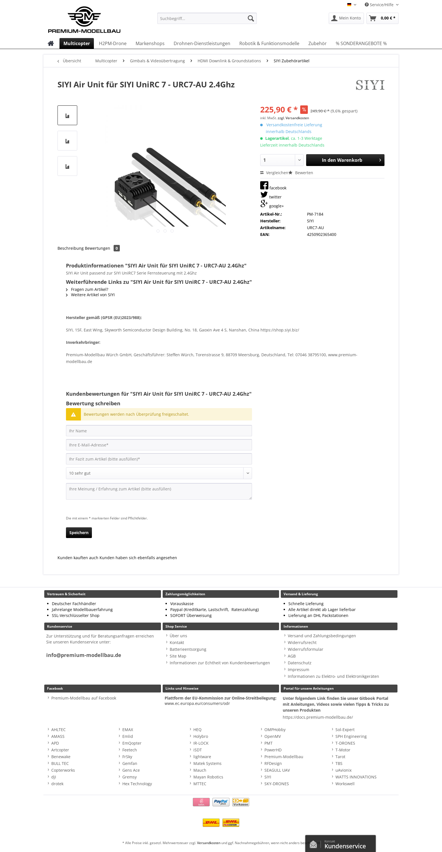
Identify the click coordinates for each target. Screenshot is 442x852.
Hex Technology (137, 783)
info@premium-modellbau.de (83, 655)
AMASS (58, 736)
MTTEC (199, 783)
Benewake (60, 756)
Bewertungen (102, 248)
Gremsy (129, 777)
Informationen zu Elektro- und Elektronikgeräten (333, 676)
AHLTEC (58, 729)
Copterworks (63, 770)
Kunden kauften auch (78, 557)
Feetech (129, 750)
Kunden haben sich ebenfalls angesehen (138, 557)
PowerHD (273, 750)
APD (55, 743)
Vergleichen (274, 172)
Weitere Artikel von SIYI (90, 294)
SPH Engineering (351, 736)
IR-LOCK (201, 743)
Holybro (200, 736)
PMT (268, 743)
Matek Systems (207, 763)
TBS (338, 763)
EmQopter (132, 743)
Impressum (298, 669)
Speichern (79, 532)
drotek (57, 783)
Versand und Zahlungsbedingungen (322, 635)
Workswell (345, 783)
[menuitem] (207, 21)
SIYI (267, 777)
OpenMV (272, 736)
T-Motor (342, 750)
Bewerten (300, 172)
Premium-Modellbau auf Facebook (83, 698)
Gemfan (129, 763)
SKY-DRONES (276, 783)
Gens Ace (131, 770)
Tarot (340, 756)
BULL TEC (60, 763)
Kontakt (177, 642)
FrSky (127, 756)
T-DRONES (345, 743)
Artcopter (60, 750)
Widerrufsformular (305, 649)
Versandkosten (208, 842)
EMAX (127, 729)
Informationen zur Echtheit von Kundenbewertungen (220, 662)
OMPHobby (275, 729)
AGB (292, 656)
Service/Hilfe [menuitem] (380, 4)
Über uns (178, 635)
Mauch (199, 770)
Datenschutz (299, 662)
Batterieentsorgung (188, 649)
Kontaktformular (315, 843)
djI (53, 777)
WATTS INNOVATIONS (356, 777)
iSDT (197, 750)
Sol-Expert (345, 729)
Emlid (127, 736)
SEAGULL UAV (277, 770)
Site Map (178, 656)
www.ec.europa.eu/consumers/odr (197, 703)
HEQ (197, 729)
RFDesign (273, 763)
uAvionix (343, 770)
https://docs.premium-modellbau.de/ (318, 717)
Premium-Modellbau (283, 756)
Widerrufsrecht (302, 642)
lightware (202, 756)
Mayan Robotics (208, 777)
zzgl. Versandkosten (293, 118)
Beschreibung (71, 248)
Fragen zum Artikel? (87, 289)
